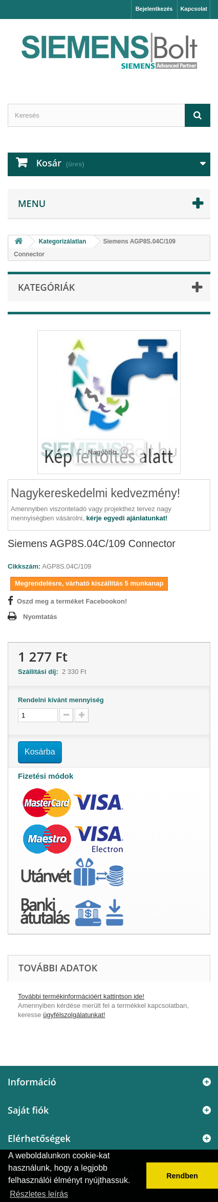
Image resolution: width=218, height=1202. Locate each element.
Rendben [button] (182, 1176)
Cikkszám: (24, 566)
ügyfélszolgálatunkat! (74, 1015)
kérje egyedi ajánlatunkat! (126, 518)
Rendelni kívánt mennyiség (61, 700)
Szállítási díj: (40, 671)
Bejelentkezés (154, 9)
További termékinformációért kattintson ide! (81, 996)
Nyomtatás (40, 617)
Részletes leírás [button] (39, 1194)
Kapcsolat (193, 9)
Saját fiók (28, 1110)
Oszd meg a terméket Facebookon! (72, 601)
